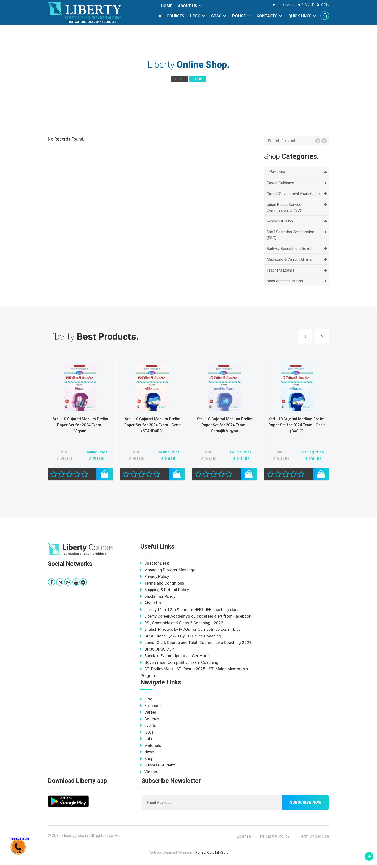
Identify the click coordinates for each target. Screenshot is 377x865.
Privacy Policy (154, 576)
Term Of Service (314, 836)
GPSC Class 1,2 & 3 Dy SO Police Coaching (180, 636)
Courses (149, 719)
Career (148, 712)
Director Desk (154, 563)
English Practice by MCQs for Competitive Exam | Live (190, 629)
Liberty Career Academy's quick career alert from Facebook (195, 616)
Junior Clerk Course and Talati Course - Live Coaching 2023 (195, 642)
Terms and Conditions (162, 583)
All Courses (171, 16)
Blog (146, 699)
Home (166, 6)
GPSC (216, 16)
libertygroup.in (76, 835)
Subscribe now (305, 802)
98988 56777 (284, 5)
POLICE (239, 16)
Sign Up (306, 5)
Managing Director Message (167, 570)
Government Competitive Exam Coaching (179, 662)
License (244, 836)
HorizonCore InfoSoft (211, 852)
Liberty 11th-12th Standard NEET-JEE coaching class (189, 609)
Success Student (157, 765)
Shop (146, 758)
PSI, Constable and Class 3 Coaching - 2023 (181, 622)
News (147, 751)
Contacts (267, 16)
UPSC (195, 16)
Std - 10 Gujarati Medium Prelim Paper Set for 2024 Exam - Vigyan (152, 425)
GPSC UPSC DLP (157, 649)
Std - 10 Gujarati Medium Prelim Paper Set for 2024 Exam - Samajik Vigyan (297, 425)
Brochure (150, 705)
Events (148, 725)
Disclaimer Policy (157, 596)
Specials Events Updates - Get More (174, 655)
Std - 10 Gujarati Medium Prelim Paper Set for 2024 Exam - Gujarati (80, 425)
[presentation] (305, 336)
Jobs (146, 738)
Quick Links (299, 16)
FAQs (147, 732)
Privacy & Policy (274, 836)
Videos (148, 771)
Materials (150, 745)
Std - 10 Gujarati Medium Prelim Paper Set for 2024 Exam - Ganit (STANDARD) (224, 425)
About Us (187, 6)
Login (323, 5)
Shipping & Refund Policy (164, 589)
